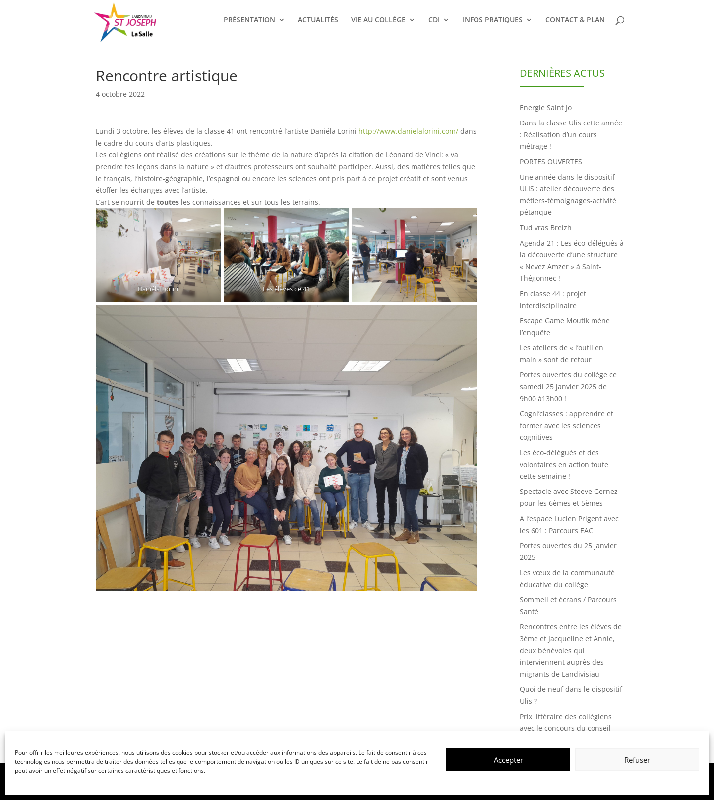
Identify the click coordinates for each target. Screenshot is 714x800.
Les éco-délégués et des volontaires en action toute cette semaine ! (564, 464)
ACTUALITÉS (318, 20)
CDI (434, 20)
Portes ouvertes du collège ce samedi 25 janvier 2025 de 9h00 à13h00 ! (568, 386)
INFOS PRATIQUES (493, 20)
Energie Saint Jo (546, 107)
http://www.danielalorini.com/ (408, 131)
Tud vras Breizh (546, 227)
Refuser (637, 760)
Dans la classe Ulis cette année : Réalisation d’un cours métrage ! (571, 134)
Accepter (508, 760)
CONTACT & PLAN (575, 20)
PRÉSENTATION (249, 20)
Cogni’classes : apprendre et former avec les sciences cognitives (566, 425)
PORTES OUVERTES (551, 161)
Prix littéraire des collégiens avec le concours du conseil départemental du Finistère (566, 728)
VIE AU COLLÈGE (378, 20)
